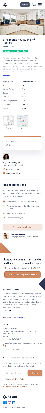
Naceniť (25, 4)
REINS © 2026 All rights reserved (14, 408)
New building (9, 51)
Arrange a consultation (22, 227)
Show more (7, 75)
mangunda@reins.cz (13, 173)
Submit (35, 373)
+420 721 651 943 (13, 169)
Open (5, 310)
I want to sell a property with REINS (22, 274)
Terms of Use (22, 387)
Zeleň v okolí (21, 51)
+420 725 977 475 (12, 349)
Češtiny (22, 317)
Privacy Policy (18, 379)
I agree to (15, 379)
